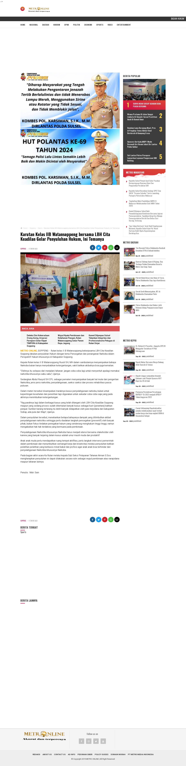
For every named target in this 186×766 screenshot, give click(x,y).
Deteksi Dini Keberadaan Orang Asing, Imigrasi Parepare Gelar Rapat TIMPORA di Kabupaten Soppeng (38, 340)
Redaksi (36, 754)
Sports (99, 24)
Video (110, 24)
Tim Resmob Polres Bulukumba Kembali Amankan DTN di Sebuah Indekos (150, 249)
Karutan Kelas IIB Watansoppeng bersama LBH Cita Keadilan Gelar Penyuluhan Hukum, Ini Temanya (65, 236)
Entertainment (124, 24)
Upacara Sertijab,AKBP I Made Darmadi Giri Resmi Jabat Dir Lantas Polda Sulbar (142, 144)
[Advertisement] (93, 51)
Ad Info (71, 754)
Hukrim (56, 24)
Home (22, 24)
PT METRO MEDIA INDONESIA (141, 754)
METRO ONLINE (92, 759)
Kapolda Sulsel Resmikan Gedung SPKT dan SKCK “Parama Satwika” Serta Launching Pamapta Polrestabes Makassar (145, 193)
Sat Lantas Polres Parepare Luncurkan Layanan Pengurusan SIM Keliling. (142, 158)
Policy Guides (101, 754)
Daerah (45, 24)
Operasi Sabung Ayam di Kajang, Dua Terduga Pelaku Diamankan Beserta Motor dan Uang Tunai (149, 264)
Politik (76, 24)
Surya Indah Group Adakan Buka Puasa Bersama (147, 105)
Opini (66, 24)
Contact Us (59, 754)
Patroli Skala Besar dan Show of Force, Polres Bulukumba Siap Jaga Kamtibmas (150, 279)
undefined (149, 255)
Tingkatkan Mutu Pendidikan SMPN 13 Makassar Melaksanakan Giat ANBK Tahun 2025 (144, 203)
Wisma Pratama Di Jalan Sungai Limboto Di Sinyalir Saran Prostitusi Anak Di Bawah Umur (142, 117)
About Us (47, 754)
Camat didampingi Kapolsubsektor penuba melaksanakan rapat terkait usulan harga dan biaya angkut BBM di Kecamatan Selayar (150, 412)
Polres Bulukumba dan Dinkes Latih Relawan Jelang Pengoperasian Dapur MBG (149, 308)
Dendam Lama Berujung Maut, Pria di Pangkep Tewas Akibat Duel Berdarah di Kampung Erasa (141, 130)
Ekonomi (88, 24)
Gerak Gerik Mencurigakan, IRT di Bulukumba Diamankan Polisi (148, 292)
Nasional (33, 24)
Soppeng (23, 249)
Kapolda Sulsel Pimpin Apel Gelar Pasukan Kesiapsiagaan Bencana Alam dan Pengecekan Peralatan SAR (144, 183)
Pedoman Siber (85, 754)
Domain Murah (118, 754)
